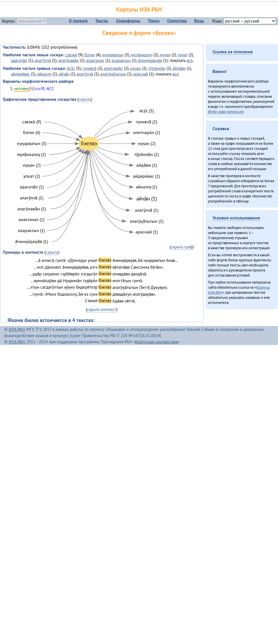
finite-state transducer (226, 111)
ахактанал (95, 60)
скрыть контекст (101, 309)
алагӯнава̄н (68, 60)
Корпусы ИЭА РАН (139, 9)
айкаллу (44, 74)
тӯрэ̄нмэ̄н (156, 68)
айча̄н (64, 74)
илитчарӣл (113, 68)
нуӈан (165, 54)
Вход (199, 20)
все (190, 60)
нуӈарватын (112, 54)
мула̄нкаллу (141, 54)
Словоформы (128, 20)
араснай (140, 74)
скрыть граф (182, 247)
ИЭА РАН (17, 329)
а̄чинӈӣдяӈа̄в (150, 60)
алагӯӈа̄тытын (113, 74)
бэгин (89, 54)
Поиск (153, 20)
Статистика (177, 20)
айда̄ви (179, 68)
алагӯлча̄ (43, 60)
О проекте (78, 20)
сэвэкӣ (71, 54)
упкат (182, 54)
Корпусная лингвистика (156, 341)
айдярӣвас (20, 74)
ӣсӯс (71, 68)
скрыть (84, 99)
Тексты (101, 20)
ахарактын (121, 60)
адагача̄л (19, 60)
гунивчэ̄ (89, 68)
